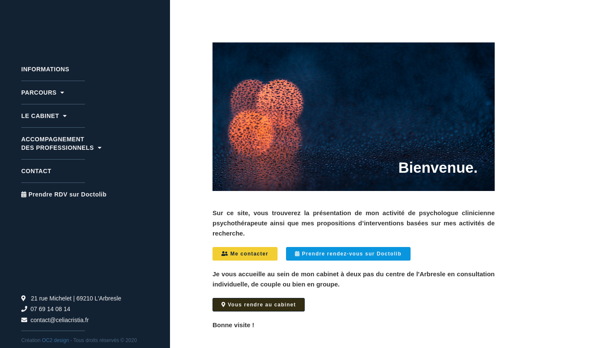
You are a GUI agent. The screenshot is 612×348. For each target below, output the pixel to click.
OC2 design (55, 340)
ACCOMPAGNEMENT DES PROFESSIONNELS (61, 143)
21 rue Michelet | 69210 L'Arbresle (71, 298)
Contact (36, 171)
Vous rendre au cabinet (258, 305)
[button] (85, 92)
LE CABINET (44, 115)
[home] (85, 24)
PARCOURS (42, 92)
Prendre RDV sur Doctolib (64, 194)
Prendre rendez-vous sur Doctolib (348, 254)
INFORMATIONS (45, 69)
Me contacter (245, 254)
